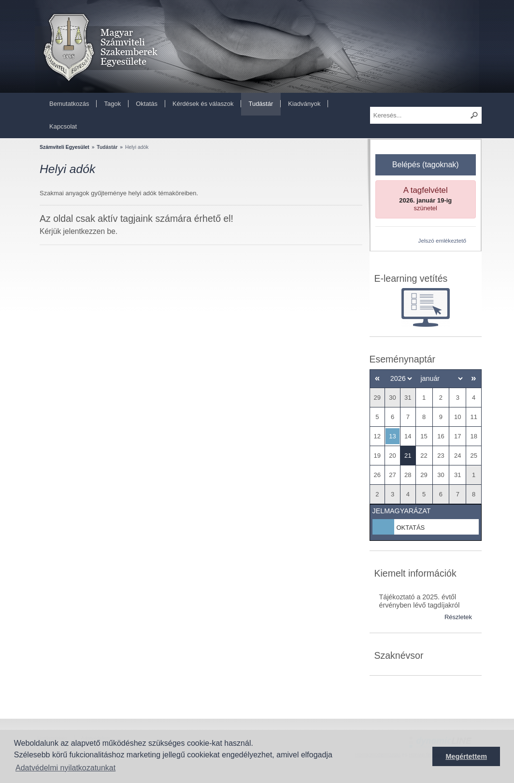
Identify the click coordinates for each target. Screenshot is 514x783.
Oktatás (146, 103)
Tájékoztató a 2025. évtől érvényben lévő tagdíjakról (419, 601)
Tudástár (260, 103)
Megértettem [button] (466, 756)
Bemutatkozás (69, 103)
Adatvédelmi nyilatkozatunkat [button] (65, 768)
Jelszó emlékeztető (442, 240)
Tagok (112, 103)
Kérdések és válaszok (202, 103)
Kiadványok (304, 103)
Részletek (458, 617)
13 (392, 436)
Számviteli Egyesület (64, 147)
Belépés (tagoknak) (425, 164)
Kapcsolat (63, 126)
